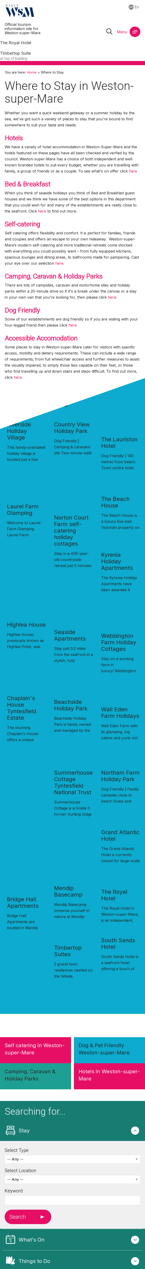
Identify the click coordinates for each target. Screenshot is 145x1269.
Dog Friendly (22, 310)
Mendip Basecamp (68, 891)
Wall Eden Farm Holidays (120, 712)
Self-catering (22, 224)
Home (32, 72)
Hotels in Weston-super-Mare (109, 1075)
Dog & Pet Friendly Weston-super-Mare (104, 1049)
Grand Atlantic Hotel (120, 835)
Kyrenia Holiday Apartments (117, 561)
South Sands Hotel (118, 943)
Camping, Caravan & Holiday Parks (54, 276)
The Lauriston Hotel (119, 442)
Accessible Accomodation (41, 338)
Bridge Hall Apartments (23, 902)
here (133, 171)
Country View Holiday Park (72, 427)
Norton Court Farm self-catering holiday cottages (71, 530)
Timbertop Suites (68, 951)
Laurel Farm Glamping (23, 509)
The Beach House (115, 502)
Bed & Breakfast (28, 184)
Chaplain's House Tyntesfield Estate (21, 708)
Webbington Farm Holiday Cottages (118, 642)
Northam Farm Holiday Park (120, 776)
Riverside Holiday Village (19, 431)
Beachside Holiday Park (70, 705)
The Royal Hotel (114, 895)
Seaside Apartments (70, 635)
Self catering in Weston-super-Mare (35, 1049)
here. (59, 263)
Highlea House (26, 624)
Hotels (14, 138)
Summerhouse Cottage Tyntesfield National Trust (73, 782)
